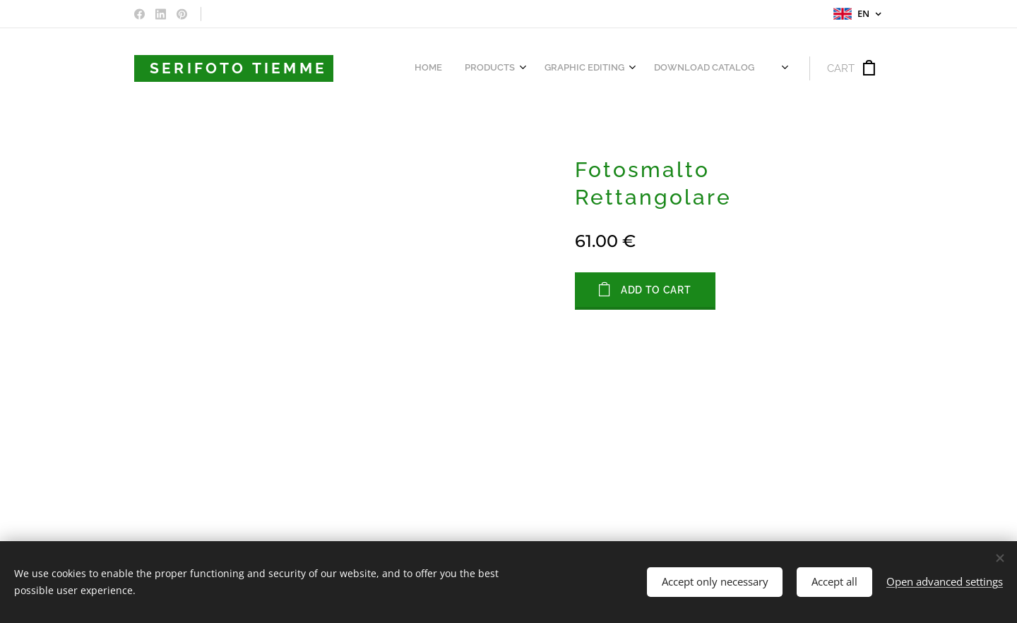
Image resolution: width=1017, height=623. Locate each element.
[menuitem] (570, 68)
